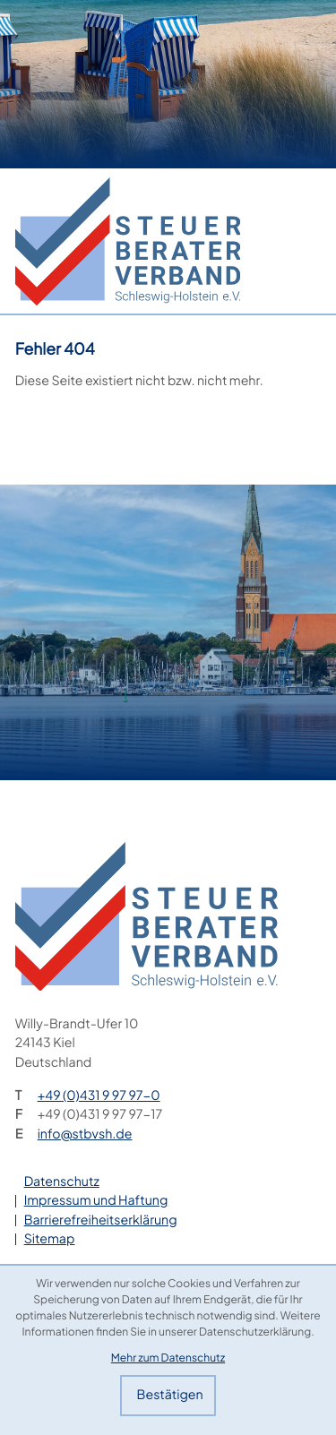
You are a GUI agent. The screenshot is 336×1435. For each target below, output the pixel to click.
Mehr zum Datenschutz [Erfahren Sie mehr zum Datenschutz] (168, 1357)
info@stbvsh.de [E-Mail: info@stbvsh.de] (85, 1134)
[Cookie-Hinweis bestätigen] (168, 1396)
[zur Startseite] (128, 241)
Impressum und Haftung (96, 1200)
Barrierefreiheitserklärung (100, 1220)
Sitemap (49, 1239)
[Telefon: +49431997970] (99, 1096)
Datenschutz (61, 1181)
